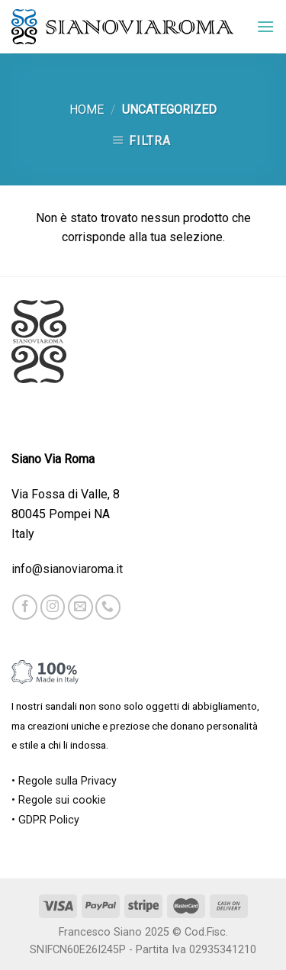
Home (86, 109)
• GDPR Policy (45, 820)
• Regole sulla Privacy (64, 781)
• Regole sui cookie (58, 800)
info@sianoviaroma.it (67, 569)
